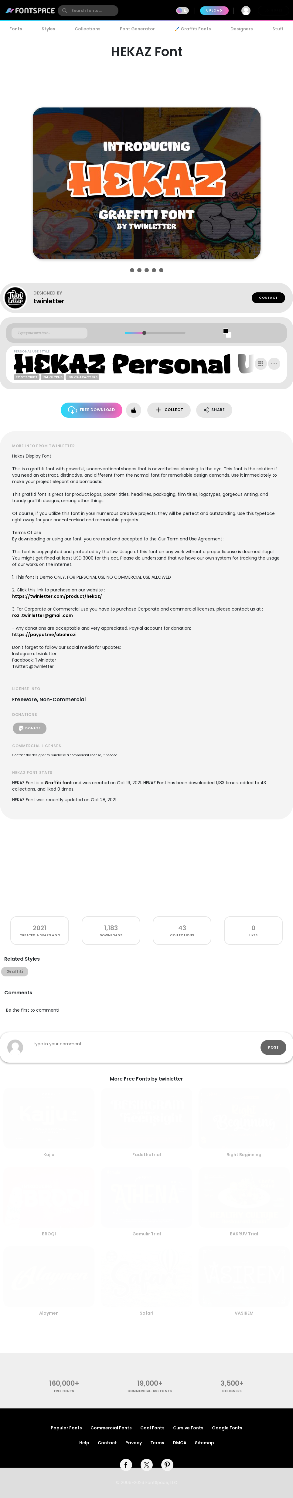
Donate (29, 728)
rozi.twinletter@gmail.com (42, 615)
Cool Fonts (152, 1428)
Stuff (278, 29)
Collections (88, 29)
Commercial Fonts (111, 1428)
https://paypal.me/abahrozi (44, 635)
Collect (169, 410)
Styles (48, 29)
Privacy (133, 1443)
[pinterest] (167, 1465)
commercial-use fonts (150, 1391)
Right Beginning (244, 1155)
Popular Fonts (66, 1428)
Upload (214, 10)
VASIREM (244, 1313)
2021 (39, 928)
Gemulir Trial (146, 1234)
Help (84, 1443)
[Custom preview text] (49, 333)
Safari (146, 1313)
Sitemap (204, 1443)
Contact (268, 297)
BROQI (49, 1234)
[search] (88, 10)
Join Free (273, 10)
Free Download (91, 410)
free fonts (64, 1391)
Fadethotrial (146, 1155)
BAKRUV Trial (244, 1234)
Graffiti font (58, 783)
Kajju (48, 1155)
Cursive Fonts (188, 1428)
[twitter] (147, 1465)
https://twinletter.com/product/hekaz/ (57, 596)
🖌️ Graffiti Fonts (192, 29)
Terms (157, 1443)
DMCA (179, 1443)
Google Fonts (227, 1428)
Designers (241, 29)
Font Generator (137, 29)
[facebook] (126, 1465)
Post (273, 1047)
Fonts (15, 29)
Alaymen (49, 1313)
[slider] (144, 333)
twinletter (48, 301)
